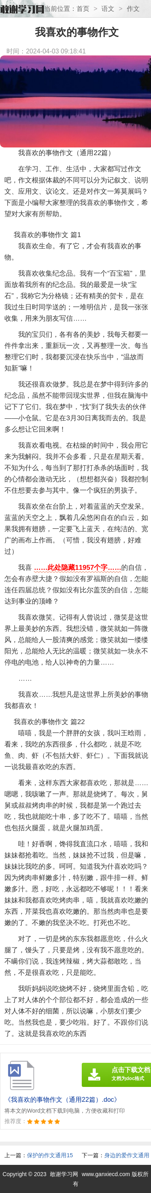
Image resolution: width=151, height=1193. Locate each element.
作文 (133, 8)
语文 (107, 8)
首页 (83, 8)
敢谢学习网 (64, 1174)
